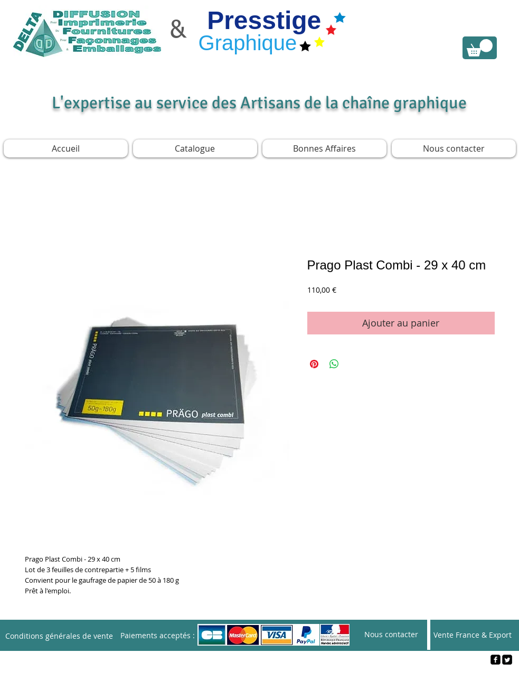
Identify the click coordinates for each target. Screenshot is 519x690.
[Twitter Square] (507, 660)
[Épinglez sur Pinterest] (314, 364)
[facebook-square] (495, 660)
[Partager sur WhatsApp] (334, 364)
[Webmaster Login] (260, 677)
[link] (480, 48)
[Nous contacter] (391, 635)
